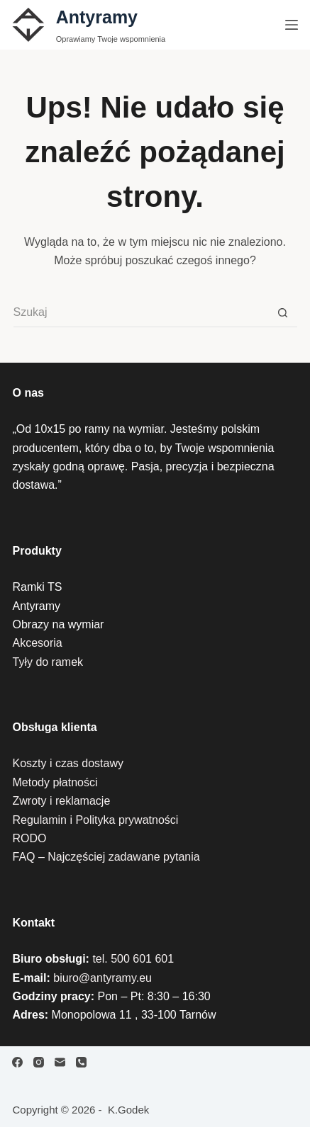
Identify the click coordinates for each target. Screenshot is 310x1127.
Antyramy (97, 17)
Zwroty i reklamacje (61, 801)
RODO (29, 838)
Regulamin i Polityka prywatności (95, 820)
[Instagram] (38, 1062)
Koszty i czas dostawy (67, 763)
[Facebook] (17, 1062)
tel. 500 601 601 (133, 959)
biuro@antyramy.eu (102, 978)
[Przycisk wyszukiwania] (283, 313)
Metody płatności (54, 782)
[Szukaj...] (141, 313)
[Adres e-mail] (60, 1062)
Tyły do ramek (47, 662)
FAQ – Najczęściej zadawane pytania (105, 857)
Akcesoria (37, 643)
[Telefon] (81, 1062)
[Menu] (291, 24)
